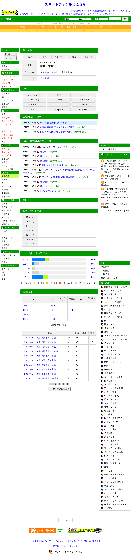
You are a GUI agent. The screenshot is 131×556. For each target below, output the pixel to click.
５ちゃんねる (34, 104)
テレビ (87, 14)
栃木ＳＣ (108, 320)
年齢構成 (5, 214)
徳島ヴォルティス (112, 463)
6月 (62, 27)
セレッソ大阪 (110, 429)
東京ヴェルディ (111, 350)
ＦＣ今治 (108, 471)
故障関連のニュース (33, 116)
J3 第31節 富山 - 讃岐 (46, 347)
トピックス (6, 87)
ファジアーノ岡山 (112, 448)
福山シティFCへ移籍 (52, 147)
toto (92, 14)
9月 (80, 27)
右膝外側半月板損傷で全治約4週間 (56, 132)
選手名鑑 (5, 176)
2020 (25, 305)
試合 (3, 97)
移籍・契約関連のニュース (37, 141)
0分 (94, 272)
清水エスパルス (111, 399)
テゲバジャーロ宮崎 (113, 501)
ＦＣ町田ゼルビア (112, 354)
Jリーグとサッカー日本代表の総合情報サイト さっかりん (94, 11)
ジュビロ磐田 (110, 403)
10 (84, 30)
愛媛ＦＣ (108, 467)
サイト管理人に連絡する (89, 541)
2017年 (26, 268)
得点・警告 (6, 197)
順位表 (4, 231)
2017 (25, 314)
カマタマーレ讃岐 (112, 459)
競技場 (4, 203)
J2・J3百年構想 (56, 23)
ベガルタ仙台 (110, 294)
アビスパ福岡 (110, 478)
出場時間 (5, 193)
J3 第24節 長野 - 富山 (46, 374)
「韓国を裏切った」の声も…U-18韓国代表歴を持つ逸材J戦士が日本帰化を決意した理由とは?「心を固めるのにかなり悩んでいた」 (115, 166)
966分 (93, 259)
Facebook (83, 109)
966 (53, 305)
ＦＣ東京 (108, 347)
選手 (3, 279)
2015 (25, 319)
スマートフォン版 (69, 546)
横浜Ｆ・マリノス (112, 362)
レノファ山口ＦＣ (112, 456)
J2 (23, 23)
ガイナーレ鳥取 (111, 444)
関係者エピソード (9, 224)
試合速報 (24, 14)
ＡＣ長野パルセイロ (113, 384)
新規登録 (5, 69)
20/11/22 (28, 356)
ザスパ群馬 (109, 328)
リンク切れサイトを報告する (62, 541)
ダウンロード (7, 269)
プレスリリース (44, 14)
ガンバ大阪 (109, 426)
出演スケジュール (32, 211)
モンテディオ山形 (112, 302)
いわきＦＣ (109, 309)
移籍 (70, 14)
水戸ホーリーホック (113, 317)
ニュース (33, 14)
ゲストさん (125, 11)
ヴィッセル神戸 (111, 441)
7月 (68, 27)
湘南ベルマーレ (111, 369)
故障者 (65, 14)
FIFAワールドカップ (105, 23)
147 (72, 310)
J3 (29, 23)
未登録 (44, 78)
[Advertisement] (65, 40)
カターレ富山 (110, 392)
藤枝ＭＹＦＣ (110, 407)
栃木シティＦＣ (111, 324)
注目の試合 (78, 14)
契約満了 (44, 151)
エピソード (6, 186)
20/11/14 (28, 365)
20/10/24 (28, 378)
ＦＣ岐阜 (108, 414)
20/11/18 (28, 360)
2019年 (26, 264)
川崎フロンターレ (112, 358)
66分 (93, 268)
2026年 (23, 27)
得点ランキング (8, 207)
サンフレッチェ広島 (113, 452)
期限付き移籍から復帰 (52, 165)
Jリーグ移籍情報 (109, 149)
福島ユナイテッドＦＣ (114, 305)
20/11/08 (28, 369)
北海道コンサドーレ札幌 (115, 287)
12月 (102, 27)
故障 (30, 57)
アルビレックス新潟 (113, 388)
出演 (74, 57)
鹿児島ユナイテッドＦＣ (115, 504)
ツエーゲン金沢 (111, 395)
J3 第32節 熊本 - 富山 (46, 342)
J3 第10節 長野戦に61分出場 (53, 122)
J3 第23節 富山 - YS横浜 (47, 378)
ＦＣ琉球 (108, 508)
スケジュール (108, 14)
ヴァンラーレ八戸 (112, 290)
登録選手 (105, 267)
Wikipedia (59, 109)
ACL (90, 23)
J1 (17, 23)
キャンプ (5, 142)
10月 (87, 27)
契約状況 (5, 190)
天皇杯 (81, 23)
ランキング (56, 14)
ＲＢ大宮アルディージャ (115, 335)
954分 (93, 277)
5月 (56, 27)
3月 (43, 27)
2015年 (26, 277)
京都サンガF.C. (111, 422)
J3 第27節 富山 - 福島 (46, 365)
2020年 (26, 259)
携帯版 (56, 546)
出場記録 (88, 57)
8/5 (37, 30)
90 (53, 310)
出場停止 (105, 274)
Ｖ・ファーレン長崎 (113, 489)
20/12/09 (28, 342)
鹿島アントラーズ (112, 313)
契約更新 (44, 156)
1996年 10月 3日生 (48, 72)
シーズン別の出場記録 (59, 389)
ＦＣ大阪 (108, 433)
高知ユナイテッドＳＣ (114, 474)
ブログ (4, 262)
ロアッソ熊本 (110, 493)
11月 (95, 27)
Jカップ (70, 23)
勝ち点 (4, 234)
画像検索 (59, 100)
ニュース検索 (83, 100)
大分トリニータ (111, 497)
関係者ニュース (8, 221)
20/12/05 (28, 347)
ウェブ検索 (34, 100)
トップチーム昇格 (48, 191)
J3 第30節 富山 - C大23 (47, 351)
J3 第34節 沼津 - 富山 (46, 337)
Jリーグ (34, 109)
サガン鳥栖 (109, 486)
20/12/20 (28, 337)
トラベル (98, 14)
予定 (109, 27)
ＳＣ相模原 (109, 373)
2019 (25, 310)
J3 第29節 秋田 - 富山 (46, 356)
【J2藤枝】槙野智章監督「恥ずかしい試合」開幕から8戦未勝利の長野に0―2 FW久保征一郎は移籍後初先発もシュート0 (115, 194)
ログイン (5, 66)
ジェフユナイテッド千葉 (115, 339)
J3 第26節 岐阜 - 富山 (46, 369)
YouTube (83, 105)
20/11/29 (28, 351)
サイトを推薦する (38, 541)
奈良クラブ (109, 437)
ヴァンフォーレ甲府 (113, 377)
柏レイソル (109, 343)
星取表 (4, 248)
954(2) (53, 319)
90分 (93, 264)
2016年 (26, 272)
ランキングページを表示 (118, 210)
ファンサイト (7, 100)
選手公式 (5, 104)
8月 (74, 27)
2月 (37, 27)
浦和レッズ (109, 332)
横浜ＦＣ (108, 365)
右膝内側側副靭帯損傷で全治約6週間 (57, 127)
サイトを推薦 (7, 169)
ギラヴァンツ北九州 (113, 482)
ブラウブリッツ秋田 (113, 298)
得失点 (4, 241)
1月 (31, 27)
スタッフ (5, 217)
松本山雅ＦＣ (110, 380)
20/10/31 (28, 374)
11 (93, 30)
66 (53, 314)
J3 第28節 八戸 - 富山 (46, 360)
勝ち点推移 (6, 210)
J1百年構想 (39, 23)
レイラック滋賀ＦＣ (113, 418)
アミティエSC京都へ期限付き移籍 (58, 177)
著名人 (4, 107)
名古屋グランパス (112, 410)
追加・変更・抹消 (109, 278)
